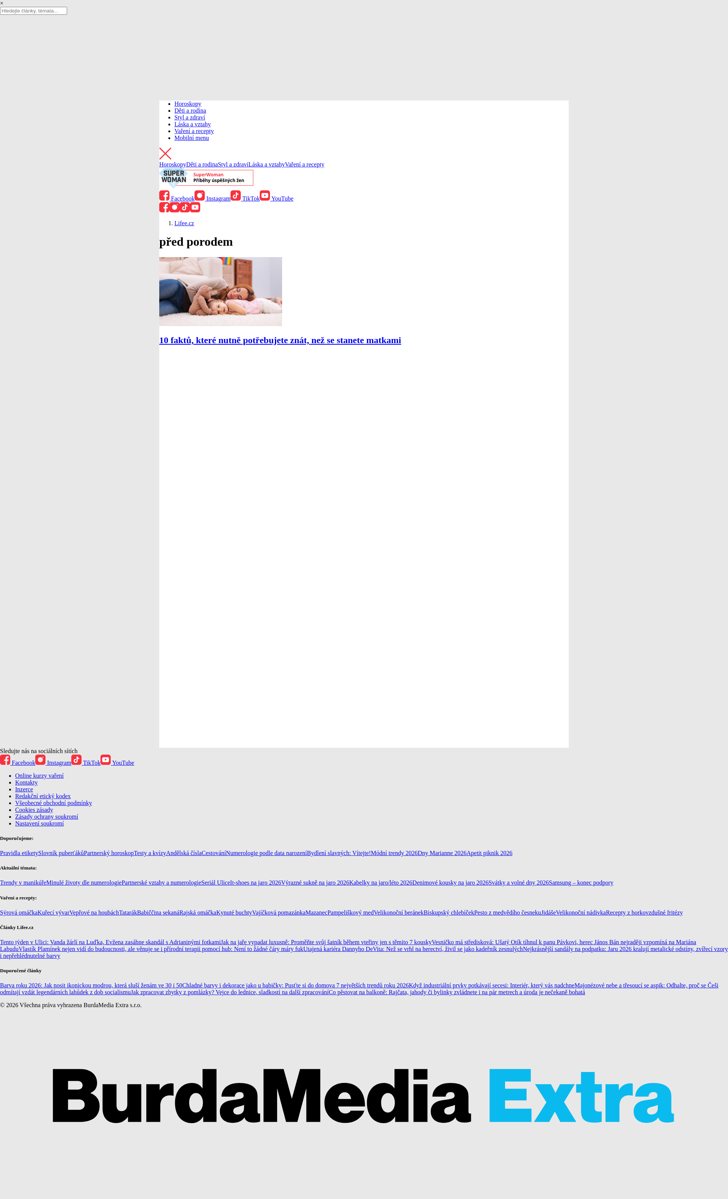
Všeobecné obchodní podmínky (53, 803)
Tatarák (128, 912)
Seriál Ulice (215, 882)
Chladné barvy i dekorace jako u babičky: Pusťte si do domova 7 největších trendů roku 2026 (295, 985)
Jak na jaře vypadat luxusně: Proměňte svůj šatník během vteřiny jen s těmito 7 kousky (326, 942)
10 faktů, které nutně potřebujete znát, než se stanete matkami (280, 340)
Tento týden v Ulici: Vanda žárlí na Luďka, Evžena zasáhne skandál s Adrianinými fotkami (110, 942)
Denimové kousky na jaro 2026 (451, 882)
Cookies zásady (34, 810)
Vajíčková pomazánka (279, 912)
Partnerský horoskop (109, 853)
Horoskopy (187, 103)
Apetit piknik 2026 (490, 853)
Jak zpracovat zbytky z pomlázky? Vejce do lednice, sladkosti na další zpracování (230, 992)
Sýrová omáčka (19, 912)
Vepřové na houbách (94, 912)
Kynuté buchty (234, 912)
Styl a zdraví (189, 117)
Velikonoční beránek (399, 912)
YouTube (276, 198)
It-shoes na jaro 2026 (255, 882)
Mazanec (317, 912)
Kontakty (26, 782)
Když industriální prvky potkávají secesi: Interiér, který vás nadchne (491, 985)
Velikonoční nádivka (581, 912)
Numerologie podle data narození (266, 853)
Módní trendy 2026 (394, 853)
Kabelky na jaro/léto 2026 (381, 882)
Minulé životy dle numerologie (84, 882)
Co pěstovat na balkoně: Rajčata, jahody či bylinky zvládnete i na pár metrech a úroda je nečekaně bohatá (457, 992)
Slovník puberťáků (61, 853)
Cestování (214, 853)
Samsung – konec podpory (581, 882)
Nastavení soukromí (39, 823)
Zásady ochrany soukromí (46, 816)
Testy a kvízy (150, 853)
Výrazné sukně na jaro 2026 (315, 882)
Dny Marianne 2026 (442, 853)
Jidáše (548, 912)
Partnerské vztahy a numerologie (161, 882)
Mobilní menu (191, 138)
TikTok (245, 198)
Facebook (177, 198)
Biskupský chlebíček (449, 912)
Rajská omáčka (197, 912)
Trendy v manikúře (23, 882)
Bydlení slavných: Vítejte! (339, 853)
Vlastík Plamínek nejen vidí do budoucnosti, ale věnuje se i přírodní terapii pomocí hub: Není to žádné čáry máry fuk (161, 949)
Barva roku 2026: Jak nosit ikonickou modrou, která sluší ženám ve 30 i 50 (91, 985)
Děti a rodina (190, 110)
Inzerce (24, 789)
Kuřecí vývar (53, 912)
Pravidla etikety (19, 853)
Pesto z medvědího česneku (507, 912)
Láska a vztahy (192, 124)
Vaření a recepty (194, 131)
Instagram (213, 198)
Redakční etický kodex (43, 796)
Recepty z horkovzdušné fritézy (644, 912)
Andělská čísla (184, 853)
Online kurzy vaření (39, 775)
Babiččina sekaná (158, 912)
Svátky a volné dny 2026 (518, 882)
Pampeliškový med (350, 912)
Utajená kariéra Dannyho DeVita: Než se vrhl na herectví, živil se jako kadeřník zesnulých (413, 949)
